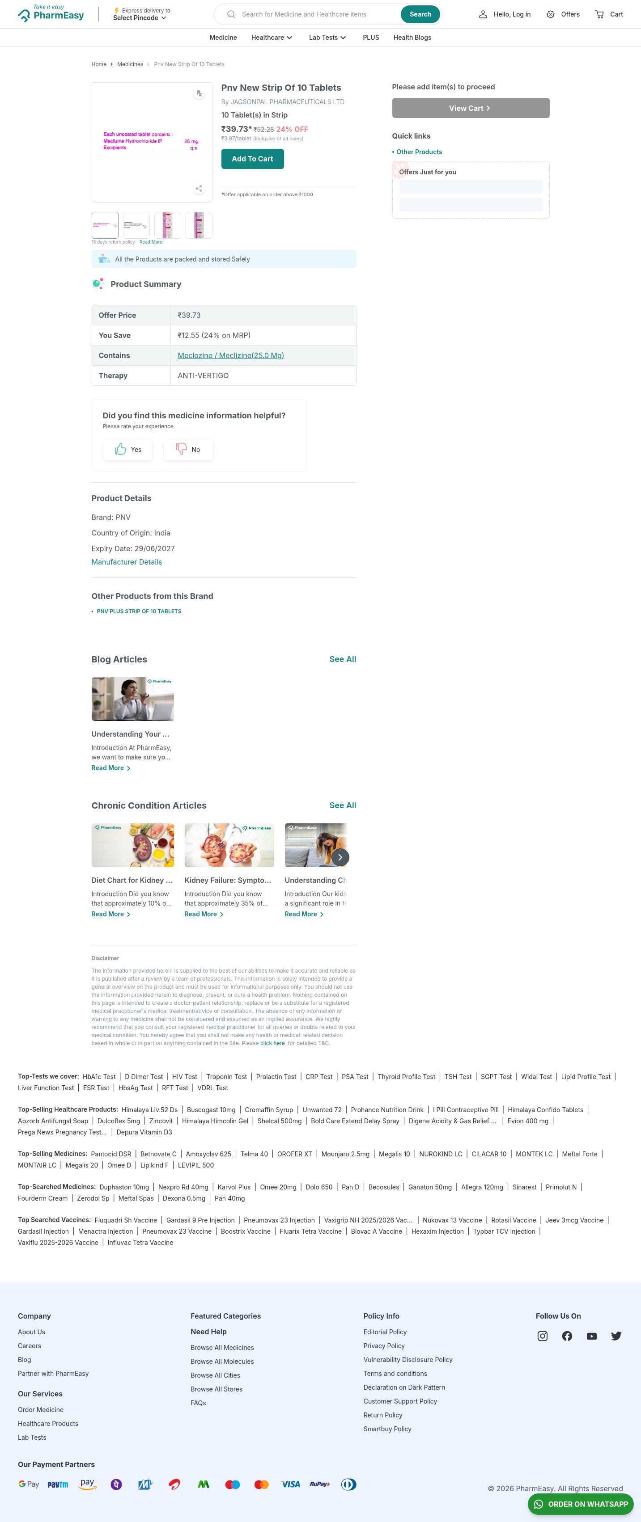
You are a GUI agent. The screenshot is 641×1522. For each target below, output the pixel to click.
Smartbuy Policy (388, 1429)
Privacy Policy (384, 1345)
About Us (31, 1332)
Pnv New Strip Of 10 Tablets (189, 64)
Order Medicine (41, 1409)
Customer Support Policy (400, 1401)
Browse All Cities (215, 1375)
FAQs (198, 1403)
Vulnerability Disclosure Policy (408, 1359)
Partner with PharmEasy (53, 1373)
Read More (151, 242)
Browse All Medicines (222, 1347)
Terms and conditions (395, 1373)
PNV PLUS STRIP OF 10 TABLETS (139, 611)
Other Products (419, 152)
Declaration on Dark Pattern (405, 1387)
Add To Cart (252, 158)
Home (99, 64)
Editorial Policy (385, 1332)
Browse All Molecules (222, 1361)
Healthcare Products (48, 1423)
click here (272, 1043)
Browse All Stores (216, 1389)
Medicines (130, 64)
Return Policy (383, 1415)
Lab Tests (323, 37)
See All (342, 659)
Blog (24, 1359)
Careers (29, 1345)
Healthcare (267, 37)
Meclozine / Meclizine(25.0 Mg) (231, 355)
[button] (328, 14)
